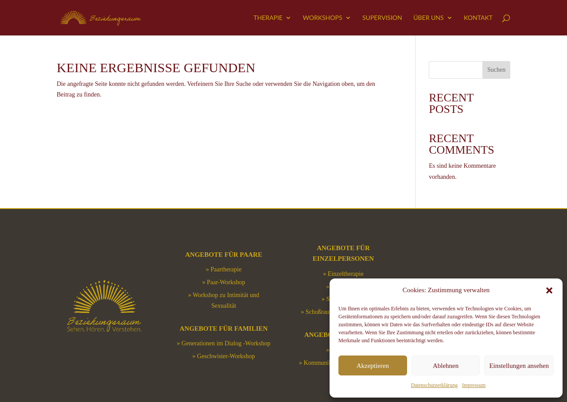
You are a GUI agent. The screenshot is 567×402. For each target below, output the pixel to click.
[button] (549, 290)
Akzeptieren (373, 365)
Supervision (382, 18)
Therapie (268, 18)
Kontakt (478, 18)
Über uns (428, 18)
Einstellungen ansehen (519, 365)
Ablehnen (445, 365)
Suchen (496, 69)
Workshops (322, 18)
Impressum (473, 385)
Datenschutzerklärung (434, 385)
